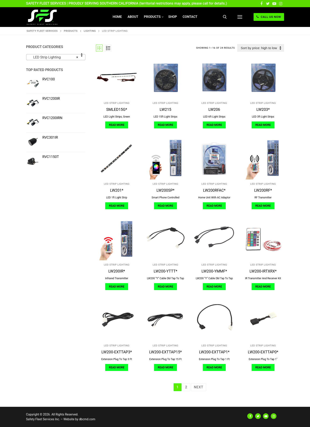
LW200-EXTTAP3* (117, 352)
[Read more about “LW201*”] (116, 205)
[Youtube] (274, 3)
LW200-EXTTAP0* (263, 352)
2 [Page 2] (186, 387)
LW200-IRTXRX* (262, 271)
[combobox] (55, 57)
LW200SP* (165, 190)
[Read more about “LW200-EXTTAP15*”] (165, 367)
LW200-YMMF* (214, 271)
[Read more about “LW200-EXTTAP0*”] (263, 367)
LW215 (165, 109)
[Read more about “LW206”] (214, 124)
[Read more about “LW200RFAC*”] (214, 205)
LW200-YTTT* (165, 271)
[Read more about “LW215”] (165, 124)
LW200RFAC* (214, 190)
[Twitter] (268, 3)
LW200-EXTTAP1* (214, 352)
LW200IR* (116, 271)
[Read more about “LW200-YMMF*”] (214, 286)
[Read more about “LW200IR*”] (116, 286)
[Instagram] (280, 3)
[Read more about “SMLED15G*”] (116, 124)
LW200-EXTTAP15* (165, 352)
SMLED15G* (116, 109)
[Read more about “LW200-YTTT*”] (165, 286)
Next (198, 387)
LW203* (263, 109)
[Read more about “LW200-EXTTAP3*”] (116, 367)
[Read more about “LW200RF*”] (263, 205)
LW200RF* (263, 190)
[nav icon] (240, 17)
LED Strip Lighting (117, 103)
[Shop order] (260, 48)
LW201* (116, 190)
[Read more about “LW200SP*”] (165, 205)
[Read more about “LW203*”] (263, 124)
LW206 (214, 109)
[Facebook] (261, 3)
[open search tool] (225, 17)
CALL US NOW (268, 16)
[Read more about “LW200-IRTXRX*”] (263, 286)
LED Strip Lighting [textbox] (54, 57)
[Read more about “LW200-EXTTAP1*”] (214, 367)
